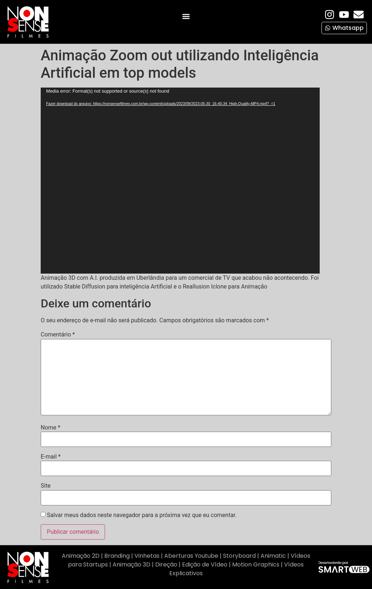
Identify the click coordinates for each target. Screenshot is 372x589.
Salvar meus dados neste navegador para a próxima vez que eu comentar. (142, 515)
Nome (50, 428)
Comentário (58, 335)
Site (45, 486)
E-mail (51, 457)
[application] (180, 181)
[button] (186, 17)
